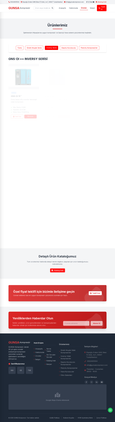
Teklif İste (95, 299)
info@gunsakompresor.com (74, 2)
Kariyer (48, 372)
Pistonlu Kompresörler (89, 49)
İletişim (37, 367)
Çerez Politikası (101, 418)
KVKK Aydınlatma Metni (85, 418)
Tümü (19, 49)
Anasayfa (38, 356)
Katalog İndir (101, 2)
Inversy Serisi (51, 49)
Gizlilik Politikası (54, 418)
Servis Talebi (48, 357)
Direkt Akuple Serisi (34, 49)
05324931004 (13, 2)
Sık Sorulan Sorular (50, 363)
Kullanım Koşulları (68, 418)
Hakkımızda (39, 360)
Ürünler (37, 363)
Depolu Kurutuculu (68, 49)
